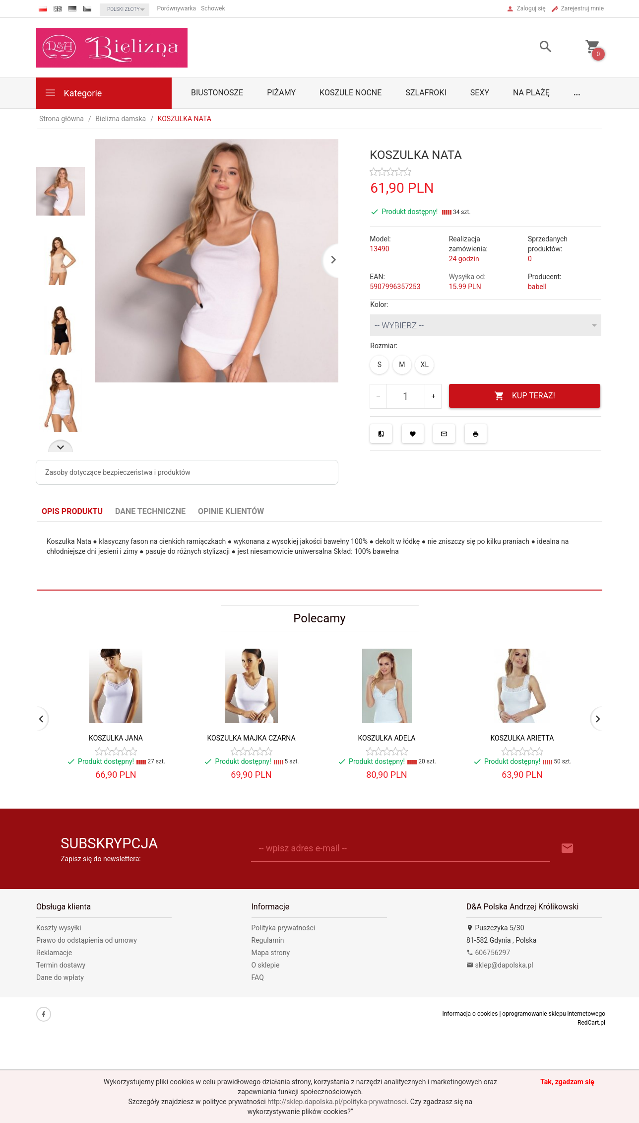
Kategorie (73, 92)
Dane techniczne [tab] (150, 511)
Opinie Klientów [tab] (231, 511)
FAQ (258, 977)
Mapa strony (271, 953)
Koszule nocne (351, 92)
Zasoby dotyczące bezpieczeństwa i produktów (118, 472)
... (577, 92)
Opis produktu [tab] (72, 511)
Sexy (479, 92)
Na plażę (531, 92)
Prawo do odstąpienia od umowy (86, 940)
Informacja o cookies (470, 1013)
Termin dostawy (60, 965)
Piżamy (281, 92)
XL (425, 365)
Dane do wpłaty (60, 977)
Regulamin (268, 940)
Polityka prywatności (284, 928)
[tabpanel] (319, 556)
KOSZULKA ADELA (387, 738)
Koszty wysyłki (58, 928)
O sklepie (266, 965)
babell (537, 287)
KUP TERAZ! (524, 396)
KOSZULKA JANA (116, 738)
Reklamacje (54, 953)
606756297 (488, 953)
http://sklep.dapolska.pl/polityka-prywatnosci (336, 1102)
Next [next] (60, 446)
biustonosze (217, 92)
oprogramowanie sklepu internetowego (553, 1013)
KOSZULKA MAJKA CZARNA (251, 738)
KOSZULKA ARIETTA (522, 738)
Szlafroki (425, 92)
